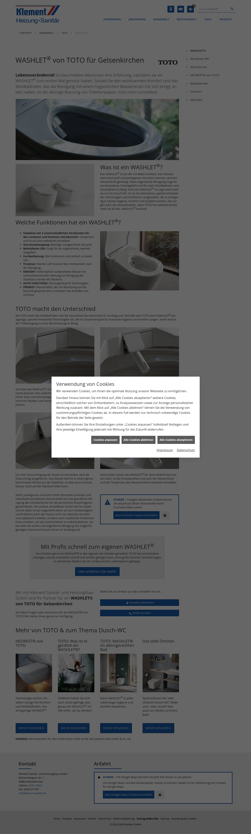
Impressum (165, 431)
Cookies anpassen (105, 420)
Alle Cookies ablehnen (138, 420)
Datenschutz (186, 431)
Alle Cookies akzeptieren (176, 420)
